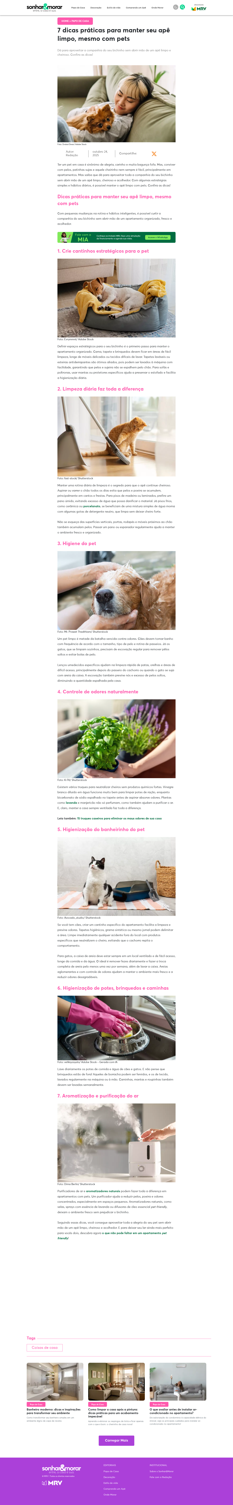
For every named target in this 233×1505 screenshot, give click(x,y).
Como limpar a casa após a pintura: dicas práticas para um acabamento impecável (113, 1413)
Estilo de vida (113, 8)
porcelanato (91, 506)
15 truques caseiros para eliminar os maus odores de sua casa (119, 818)
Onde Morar (157, 8)
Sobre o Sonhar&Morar (162, 1471)
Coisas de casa (45, 1348)
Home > (66, 21)
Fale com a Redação (161, 1477)
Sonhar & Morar (44, 5)
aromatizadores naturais (102, 1191)
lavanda (72, 802)
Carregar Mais (116, 1440)
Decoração (95, 8)
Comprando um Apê (136, 8)
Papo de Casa (78, 8)
